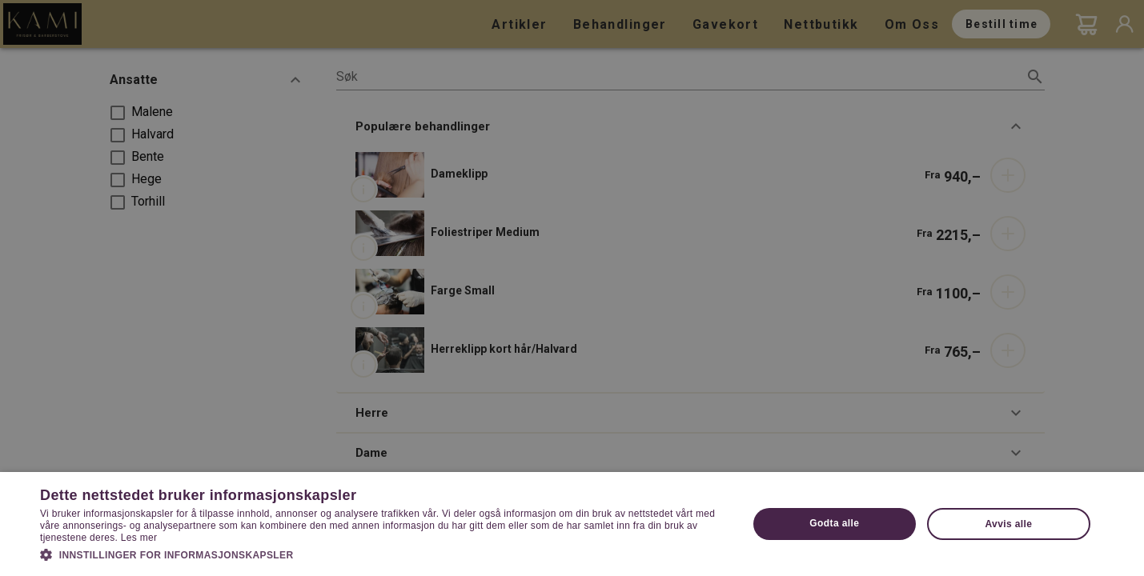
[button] (383, 553)
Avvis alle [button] (1008, 524)
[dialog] (572, 288)
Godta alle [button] (834, 523)
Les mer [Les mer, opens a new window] (139, 537)
